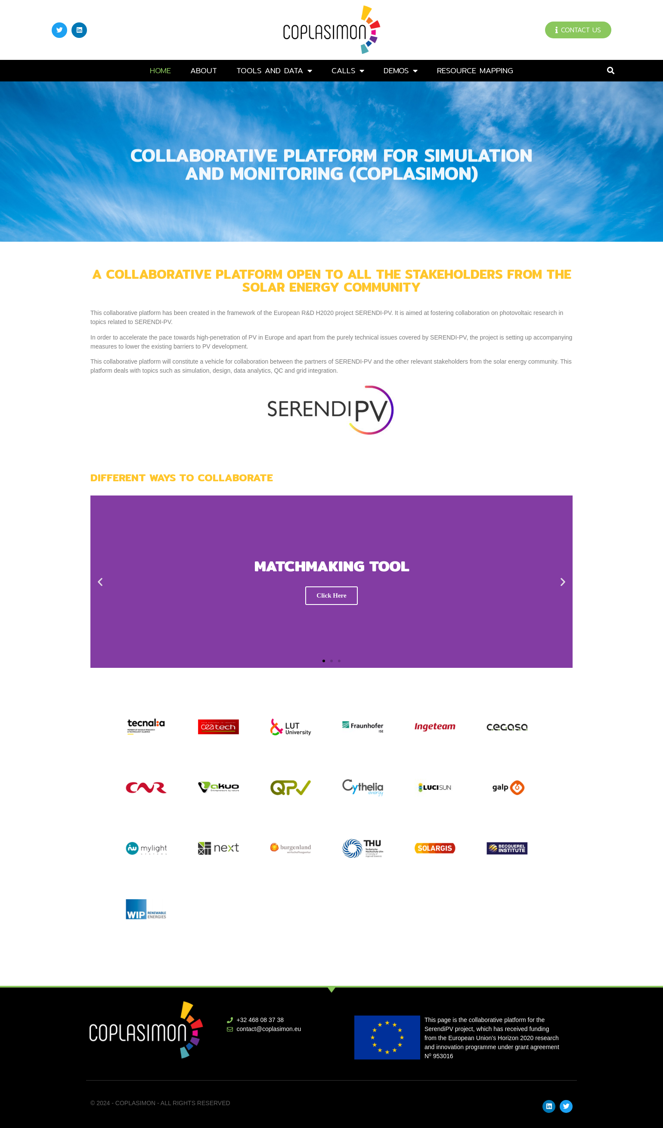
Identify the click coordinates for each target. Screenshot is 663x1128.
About (203, 70)
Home (160, 70)
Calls (348, 70)
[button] (610, 70)
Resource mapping (475, 70)
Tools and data (274, 70)
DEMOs (401, 70)
